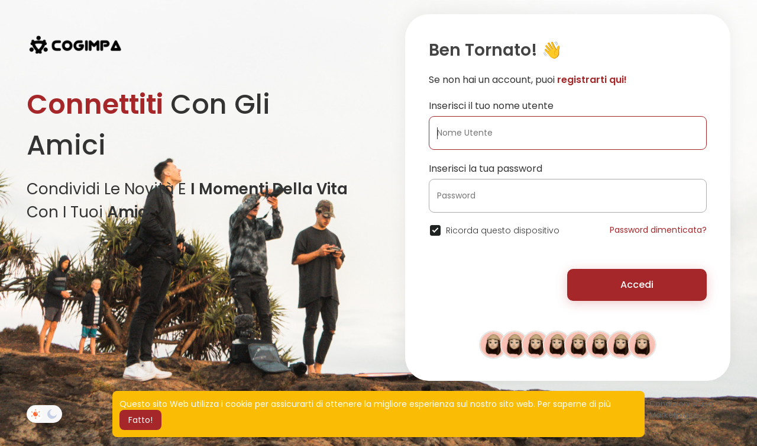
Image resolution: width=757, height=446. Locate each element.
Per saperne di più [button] (574, 404)
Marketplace (673, 415)
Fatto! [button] (140, 420)
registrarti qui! (592, 79)
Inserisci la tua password (485, 168)
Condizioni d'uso (681, 403)
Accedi (637, 284)
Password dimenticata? (658, 230)
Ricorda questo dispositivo (502, 230)
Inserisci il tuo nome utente (491, 106)
